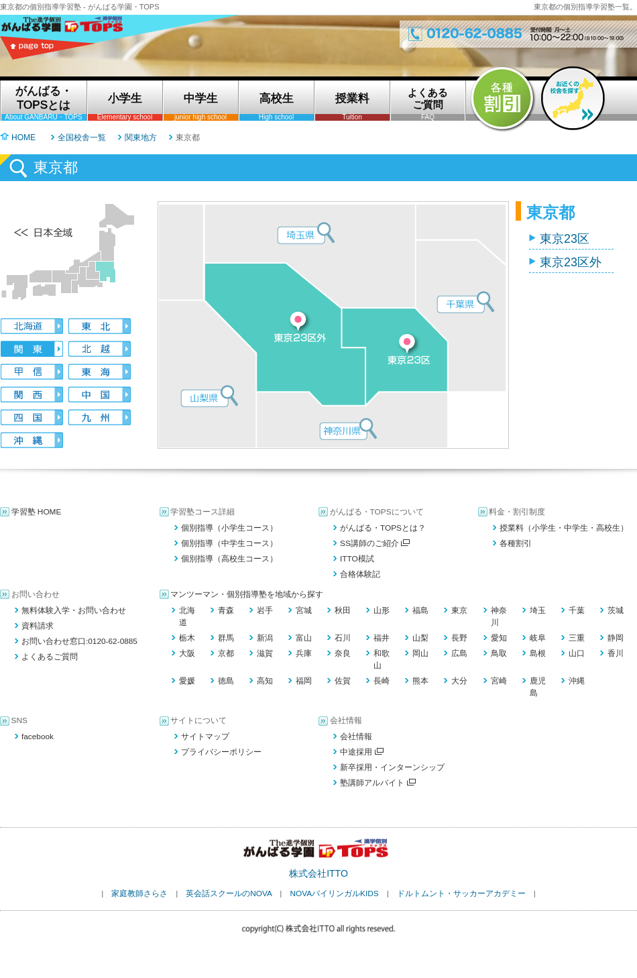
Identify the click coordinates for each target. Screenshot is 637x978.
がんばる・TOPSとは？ (383, 528)
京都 (226, 653)
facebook (37, 736)
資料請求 (37, 626)
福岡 (304, 681)
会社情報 (356, 736)
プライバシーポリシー (221, 752)
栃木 (187, 638)
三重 (577, 638)
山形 (381, 610)
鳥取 (499, 653)
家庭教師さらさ (139, 893)
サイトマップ (205, 736)
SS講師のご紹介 (375, 543)
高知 (265, 681)
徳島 (226, 681)
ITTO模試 (357, 558)
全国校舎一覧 (82, 137)
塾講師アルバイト (378, 782)
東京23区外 (570, 262)
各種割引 (516, 543)
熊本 (420, 681)
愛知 (499, 638)
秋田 (343, 610)
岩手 (265, 610)
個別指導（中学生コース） (229, 543)
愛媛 (187, 681)
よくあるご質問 (49, 656)
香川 (615, 653)
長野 (459, 638)
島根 (538, 653)
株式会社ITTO (318, 873)
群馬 (226, 638)
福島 (420, 610)
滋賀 (265, 653)
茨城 (615, 610)
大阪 (187, 653)
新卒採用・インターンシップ (392, 767)
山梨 (420, 638)
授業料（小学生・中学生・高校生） (564, 528)
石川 (343, 638)
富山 (304, 638)
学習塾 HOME (36, 512)
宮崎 (499, 681)
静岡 (615, 638)
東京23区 (564, 239)
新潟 (265, 638)
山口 (577, 653)
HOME (23, 137)
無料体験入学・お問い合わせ (73, 610)
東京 (459, 610)
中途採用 (362, 752)
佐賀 (343, 681)
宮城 (304, 610)
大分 (459, 681)
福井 (381, 638)
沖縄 (577, 681)
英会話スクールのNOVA (229, 893)
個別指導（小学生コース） (229, 528)
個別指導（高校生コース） (229, 558)
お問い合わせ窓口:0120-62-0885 (79, 641)
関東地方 (141, 137)
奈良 (343, 653)
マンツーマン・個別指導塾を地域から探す (246, 594)
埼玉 (538, 610)
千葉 (577, 610)
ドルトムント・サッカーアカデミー (461, 893)
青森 (226, 610)
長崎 (381, 681)
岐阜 (538, 638)
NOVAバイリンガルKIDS (334, 893)
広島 (459, 653)
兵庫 (304, 653)
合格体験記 (360, 574)
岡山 (420, 653)
